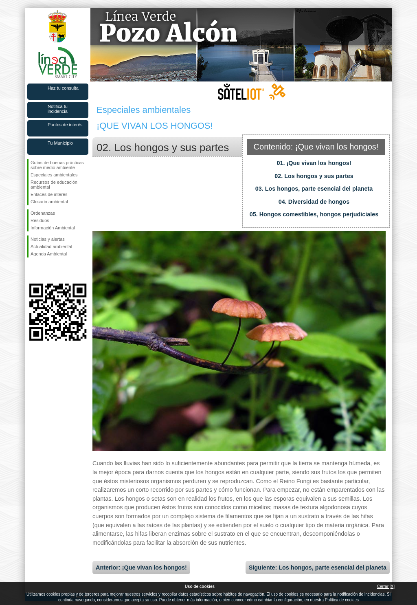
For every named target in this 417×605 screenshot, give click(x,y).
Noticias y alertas (48, 239)
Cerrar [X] (386, 586)
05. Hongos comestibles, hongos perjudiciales (314, 214)
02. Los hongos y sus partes (313, 176)
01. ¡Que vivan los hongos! (314, 163)
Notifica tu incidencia (58, 109)
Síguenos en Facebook (32, 270)
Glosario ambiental (49, 201)
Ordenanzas (43, 213)
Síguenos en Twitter (45, 270)
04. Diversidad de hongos (314, 201)
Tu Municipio (60, 143)
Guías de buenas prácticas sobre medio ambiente (57, 165)
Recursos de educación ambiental (54, 184)
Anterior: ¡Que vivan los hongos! (141, 567)
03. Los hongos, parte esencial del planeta (314, 188)
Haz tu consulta (63, 88)
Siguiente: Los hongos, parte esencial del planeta (317, 567)
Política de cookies (342, 600)
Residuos (40, 220)
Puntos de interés (65, 124)
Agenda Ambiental (49, 253)
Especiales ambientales (54, 174)
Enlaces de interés (49, 194)
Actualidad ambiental (51, 246)
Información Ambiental (53, 227)
